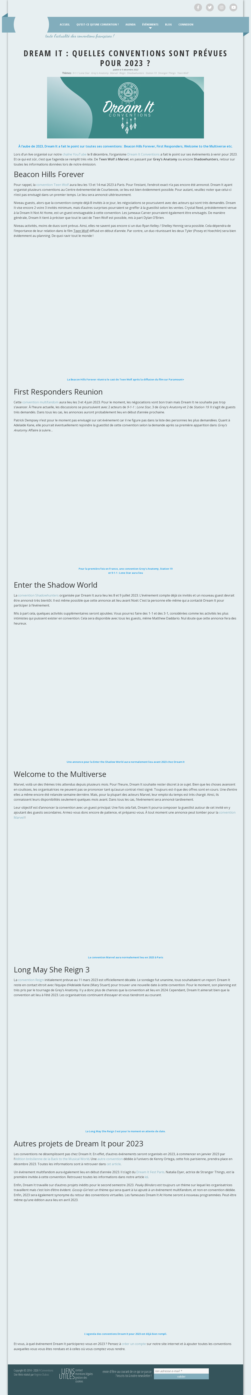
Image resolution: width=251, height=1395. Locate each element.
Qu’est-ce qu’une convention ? (97, 24)
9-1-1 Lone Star (81, 73)
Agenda (131, 24)
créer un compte (134, 1344)
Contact (79, 1370)
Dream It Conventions (143, 154)
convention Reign (31, 980)
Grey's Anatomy (99, 73)
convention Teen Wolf (52, 185)
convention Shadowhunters (38, 595)
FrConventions (46, 1370)
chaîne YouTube (74, 154)
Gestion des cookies (81, 1379)
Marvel (114, 73)
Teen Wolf (182, 73)
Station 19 (151, 73)
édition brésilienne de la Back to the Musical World (52, 1159)
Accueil (65, 24)
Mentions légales (84, 1374)
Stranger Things (167, 73)
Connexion (185, 24)
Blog (168, 24)
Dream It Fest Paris (150, 1172)
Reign (122, 73)
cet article (114, 1164)
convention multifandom (40, 402)
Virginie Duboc (41, 1374)
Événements (150, 24)
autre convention (110, 1159)
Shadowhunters (135, 73)
